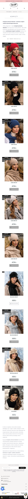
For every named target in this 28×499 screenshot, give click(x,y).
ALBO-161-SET (14, 144)
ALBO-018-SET (14, 106)
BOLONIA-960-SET (14, 373)
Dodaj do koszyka (14, 74)
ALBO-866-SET (14, 220)
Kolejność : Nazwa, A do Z (15, 39)
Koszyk (24, 8)
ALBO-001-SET (14, 68)
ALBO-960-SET (14, 258)
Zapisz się (22, 467)
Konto (17, 8)
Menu (3, 8)
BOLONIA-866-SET (14, 335)
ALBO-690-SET (14, 182)
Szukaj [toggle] (10, 8)
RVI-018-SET (14, 411)
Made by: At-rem (16, 497)
